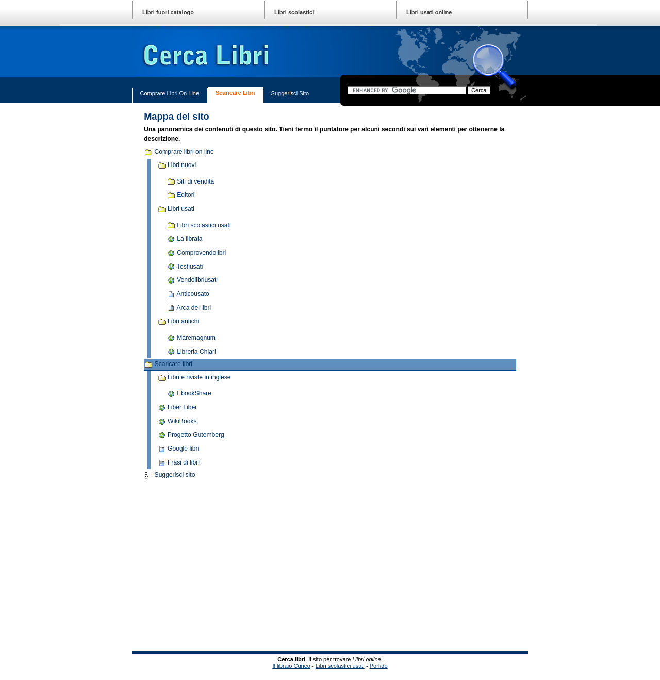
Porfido (379, 665)
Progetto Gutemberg (191, 435)
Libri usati (176, 209)
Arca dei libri (189, 308)
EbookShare (189, 394)
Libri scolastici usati (199, 225)
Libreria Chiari (191, 351)
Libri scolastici (294, 12)
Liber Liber (177, 408)
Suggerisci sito (290, 93)
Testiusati (185, 266)
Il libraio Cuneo (291, 665)
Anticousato (188, 294)
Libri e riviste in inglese (194, 378)
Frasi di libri (179, 463)
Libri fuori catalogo (168, 12)
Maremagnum (191, 338)
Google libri (179, 449)
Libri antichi (179, 322)
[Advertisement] (242, 566)
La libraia (185, 239)
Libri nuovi (177, 165)
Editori (181, 195)
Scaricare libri (235, 93)
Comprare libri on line (169, 93)
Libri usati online (429, 12)
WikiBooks (177, 422)
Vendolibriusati (192, 280)
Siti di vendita (190, 181)
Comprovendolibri (196, 253)
